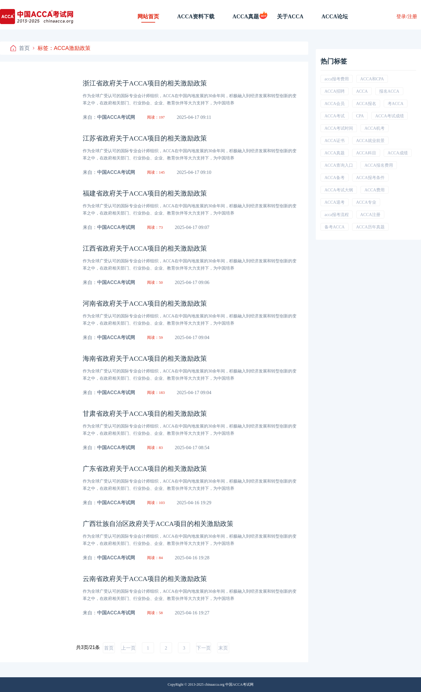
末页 (223, 647)
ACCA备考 (334, 177)
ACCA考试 (334, 116)
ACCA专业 (366, 202)
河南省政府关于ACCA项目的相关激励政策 (145, 303)
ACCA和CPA (372, 79)
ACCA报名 (366, 103)
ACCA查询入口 (338, 165)
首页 (20, 48)
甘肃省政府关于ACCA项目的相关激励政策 (145, 413)
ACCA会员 (334, 103)
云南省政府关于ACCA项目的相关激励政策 (145, 578)
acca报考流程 (336, 214)
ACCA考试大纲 (338, 190)
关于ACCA (290, 17)
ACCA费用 (374, 190)
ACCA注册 (370, 214)
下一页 (203, 647)
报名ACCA (389, 91)
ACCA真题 (245, 17)
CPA (360, 116)
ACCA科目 (366, 153)
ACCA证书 (334, 140)
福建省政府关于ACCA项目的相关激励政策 (145, 193)
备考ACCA (334, 227)
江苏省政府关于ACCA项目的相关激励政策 (145, 138)
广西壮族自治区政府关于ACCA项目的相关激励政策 (158, 523)
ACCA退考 (334, 202)
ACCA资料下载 (195, 17)
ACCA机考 (374, 128)
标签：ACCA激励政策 (62, 48)
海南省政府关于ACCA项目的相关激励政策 (145, 358)
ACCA (362, 91)
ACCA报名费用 (378, 165)
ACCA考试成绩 (389, 116)
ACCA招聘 (334, 91)
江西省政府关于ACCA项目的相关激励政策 (145, 248)
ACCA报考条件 (370, 177)
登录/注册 (406, 16)
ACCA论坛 (334, 17)
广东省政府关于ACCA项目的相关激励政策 (145, 468)
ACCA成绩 (398, 153)
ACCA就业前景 (370, 140)
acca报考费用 (336, 79)
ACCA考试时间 (338, 128)
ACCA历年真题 (370, 227)
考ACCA (396, 103)
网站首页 (148, 17)
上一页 (128, 647)
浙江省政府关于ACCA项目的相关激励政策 (145, 83)
